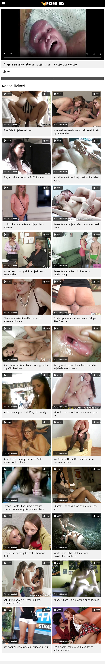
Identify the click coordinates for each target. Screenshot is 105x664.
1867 (9, 71)
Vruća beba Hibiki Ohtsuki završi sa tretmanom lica (74, 461)
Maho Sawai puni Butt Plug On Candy (24, 412)
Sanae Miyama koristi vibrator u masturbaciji (72, 273)
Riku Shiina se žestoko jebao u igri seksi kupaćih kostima (25, 367)
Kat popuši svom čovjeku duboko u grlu (26, 647)
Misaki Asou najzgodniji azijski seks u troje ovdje (24, 273)
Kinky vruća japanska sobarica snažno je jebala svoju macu (75, 367)
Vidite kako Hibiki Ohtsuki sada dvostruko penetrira (71, 554)
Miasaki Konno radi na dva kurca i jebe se (76, 414)
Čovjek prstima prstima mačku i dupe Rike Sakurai (75, 320)
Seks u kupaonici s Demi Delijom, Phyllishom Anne (22, 601)
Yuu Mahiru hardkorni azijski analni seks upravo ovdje (76, 132)
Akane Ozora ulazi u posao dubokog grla (76, 600)
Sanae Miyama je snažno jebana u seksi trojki (76, 226)
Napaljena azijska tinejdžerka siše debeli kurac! (76, 179)
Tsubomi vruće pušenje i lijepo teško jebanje (24, 226)
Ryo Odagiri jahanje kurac (18, 130)
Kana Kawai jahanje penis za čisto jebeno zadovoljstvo (22, 461)
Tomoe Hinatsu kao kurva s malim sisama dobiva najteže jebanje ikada (23, 507)
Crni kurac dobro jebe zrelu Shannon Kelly (24, 554)
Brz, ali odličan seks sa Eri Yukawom (23, 177)
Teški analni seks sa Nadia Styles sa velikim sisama (73, 648)
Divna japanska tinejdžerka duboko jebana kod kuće (23, 320)
